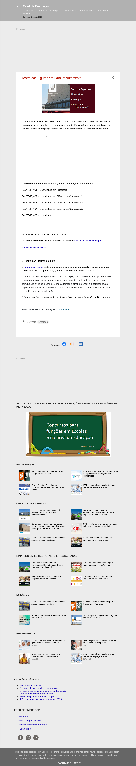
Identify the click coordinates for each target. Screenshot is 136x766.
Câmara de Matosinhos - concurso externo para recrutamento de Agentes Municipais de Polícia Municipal (49, 526)
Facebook (64, 309)
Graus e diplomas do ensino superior (38, 696)
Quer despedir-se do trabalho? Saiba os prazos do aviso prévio (99, 641)
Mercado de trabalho (30, 685)
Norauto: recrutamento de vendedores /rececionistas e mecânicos (48, 539)
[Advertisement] (68, 48)
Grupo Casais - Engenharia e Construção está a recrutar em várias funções (48, 487)
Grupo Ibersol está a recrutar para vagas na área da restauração (98, 577)
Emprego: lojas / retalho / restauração (39, 688)
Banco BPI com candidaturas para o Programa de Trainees (47, 472)
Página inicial (24, 728)
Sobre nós (23, 716)
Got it (77, 763)
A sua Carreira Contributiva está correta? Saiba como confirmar (46, 655)
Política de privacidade (29, 720)
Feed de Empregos (36, 6)
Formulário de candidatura (34, 248)
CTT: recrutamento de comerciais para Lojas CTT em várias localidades (100, 525)
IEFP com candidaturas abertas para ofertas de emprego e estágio (99, 486)
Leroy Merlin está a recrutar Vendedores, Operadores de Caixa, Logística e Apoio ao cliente (98, 512)
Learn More (64, 763)
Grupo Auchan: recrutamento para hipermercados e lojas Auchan (98, 564)
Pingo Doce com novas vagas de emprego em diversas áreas (97, 539)
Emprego (43, 322)
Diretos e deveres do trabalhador (36, 693)
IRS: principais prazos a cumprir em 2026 (41, 699)
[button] (112, 78)
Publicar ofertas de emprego (32, 724)
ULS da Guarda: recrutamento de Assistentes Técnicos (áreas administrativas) (46, 512)
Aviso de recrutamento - (87, 240)
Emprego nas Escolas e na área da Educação (43, 691)
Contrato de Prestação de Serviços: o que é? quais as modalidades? (48, 641)
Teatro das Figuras (33, 267)
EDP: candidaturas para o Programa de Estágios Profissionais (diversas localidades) (100, 473)
